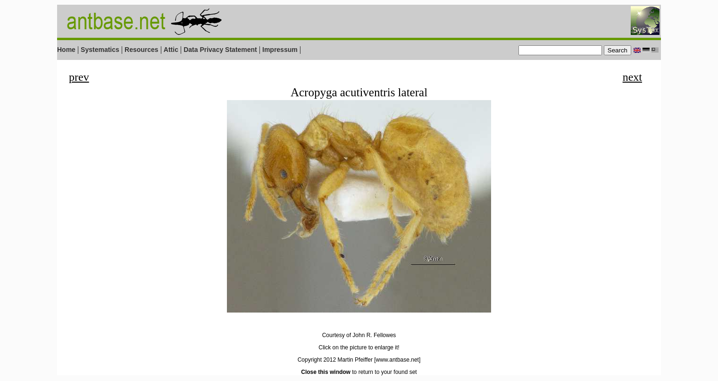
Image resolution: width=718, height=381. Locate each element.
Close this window (326, 372)
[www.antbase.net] (397, 359)
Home (66, 49)
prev (79, 77)
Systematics (100, 49)
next (632, 77)
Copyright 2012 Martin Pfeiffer (335, 359)
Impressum (280, 49)
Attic (171, 49)
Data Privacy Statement (220, 49)
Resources (142, 49)
